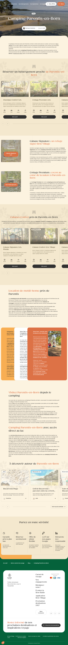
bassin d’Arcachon (50, 440)
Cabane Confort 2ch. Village (43, 247)
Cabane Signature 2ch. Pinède (12, 248)
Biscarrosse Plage (10, 489)
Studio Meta (37, 643)
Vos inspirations (34, 4)
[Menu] (61, 4)
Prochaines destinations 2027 (41, 603)
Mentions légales (22, 637)
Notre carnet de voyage (17, 563)
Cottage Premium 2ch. (41, 100)
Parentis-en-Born (18, 53)
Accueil (5, 563)
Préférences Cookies (21, 636)
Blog (29, 563)
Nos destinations (12, 4)
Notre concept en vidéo (34, 636)
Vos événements (44, 4)
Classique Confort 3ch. (12, 100)
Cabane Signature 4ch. (11, 154)
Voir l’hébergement (11, 184)
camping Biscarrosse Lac (17, 435)
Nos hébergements (24, 4)
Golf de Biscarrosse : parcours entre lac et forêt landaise (43, 490)
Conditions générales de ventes (51, 636)
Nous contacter (41, 612)
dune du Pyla (38, 440)
